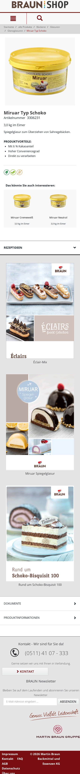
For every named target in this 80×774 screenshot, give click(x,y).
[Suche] (40, 18)
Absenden (68, 701)
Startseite (9, 27)
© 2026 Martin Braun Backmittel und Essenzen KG (45, 758)
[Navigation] (13, 18)
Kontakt (25, 671)
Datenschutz (11, 768)
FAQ (20, 759)
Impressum (10, 754)
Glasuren (55, 27)
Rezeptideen (13, 247)
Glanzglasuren (15, 30)
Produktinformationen (22, 618)
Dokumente (12, 603)
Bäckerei (41, 27)
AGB (5, 763)
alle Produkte (25, 27)
